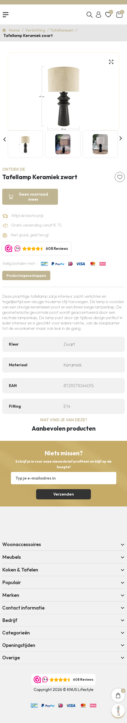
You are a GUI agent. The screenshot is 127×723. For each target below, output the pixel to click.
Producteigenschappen (26, 275)
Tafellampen (62, 30)
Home (15, 30)
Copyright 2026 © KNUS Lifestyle (63, 689)
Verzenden (63, 494)
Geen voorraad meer (33, 197)
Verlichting (35, 30)
